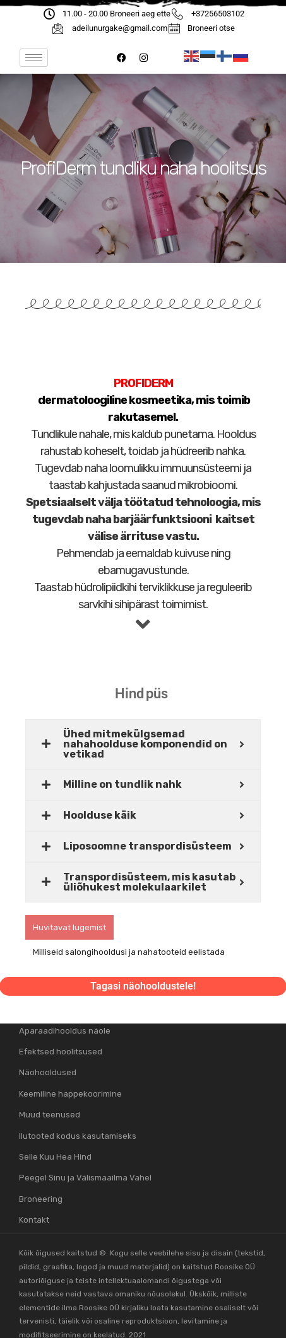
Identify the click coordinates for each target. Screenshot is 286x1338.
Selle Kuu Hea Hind (55, 1157)
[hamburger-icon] (34, 58)
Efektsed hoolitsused (60, 1051)
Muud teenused (49, 1114)
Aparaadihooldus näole (64, 1030)
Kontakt (34, 1220)
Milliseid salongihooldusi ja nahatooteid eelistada (129, 952)
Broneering (41, 1199)
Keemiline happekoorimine (70, 1094)
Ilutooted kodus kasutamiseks (77, 1136)
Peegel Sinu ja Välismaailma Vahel (85, 1177)
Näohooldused (47, 1072)
